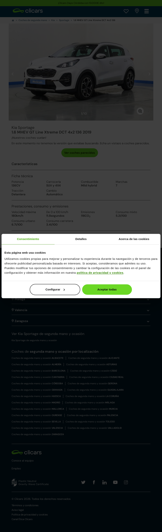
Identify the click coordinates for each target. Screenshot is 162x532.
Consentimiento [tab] (28, 239)
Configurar (55, 289)
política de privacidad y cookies (100, 272)
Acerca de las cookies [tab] (134, 239)
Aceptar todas (107, 289)
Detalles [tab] (81, 239)
